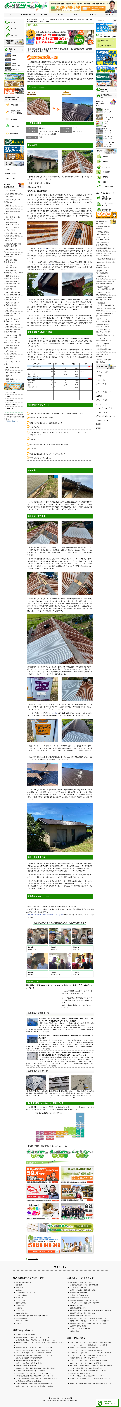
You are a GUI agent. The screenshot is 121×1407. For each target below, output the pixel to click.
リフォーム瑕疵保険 (22, 1295)
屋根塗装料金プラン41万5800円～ (80, 1297)
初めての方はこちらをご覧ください (81, 1282)
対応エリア (93, 14)
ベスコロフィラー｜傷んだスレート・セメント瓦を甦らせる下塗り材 (90, 1353)
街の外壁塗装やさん (60, 1400)
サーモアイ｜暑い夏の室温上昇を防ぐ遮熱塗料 (84, 1347)
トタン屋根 (43, 248)
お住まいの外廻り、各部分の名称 (26, 1365)
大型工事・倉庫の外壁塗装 (78, 1326)
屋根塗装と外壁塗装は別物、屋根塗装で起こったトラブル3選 (34, 1376)
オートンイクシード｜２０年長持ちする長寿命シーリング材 (88, 1370)
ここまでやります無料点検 (78, 1287)
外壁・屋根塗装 (48, 915)
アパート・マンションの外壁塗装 (80, 1328)
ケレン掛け (54, 713)
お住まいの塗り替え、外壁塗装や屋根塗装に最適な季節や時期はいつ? (37, 1368)
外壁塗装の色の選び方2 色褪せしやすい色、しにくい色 (32, 1337)
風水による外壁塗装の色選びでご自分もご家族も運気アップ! (34, 1350)
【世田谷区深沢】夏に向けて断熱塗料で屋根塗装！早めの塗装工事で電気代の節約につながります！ (37, 1085)
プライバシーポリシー (23, 1321)
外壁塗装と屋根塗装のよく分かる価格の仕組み (84, 1285)
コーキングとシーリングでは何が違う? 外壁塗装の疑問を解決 (34, 1383)
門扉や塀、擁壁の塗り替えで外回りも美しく (83, 1313)
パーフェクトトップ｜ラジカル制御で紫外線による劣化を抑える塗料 (90, 1342)
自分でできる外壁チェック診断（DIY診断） (29, 1363)
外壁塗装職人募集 (21, 1318)
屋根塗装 (38, 915)
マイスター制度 (21, 1300)
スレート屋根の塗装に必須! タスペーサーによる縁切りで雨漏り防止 (36, 1378)
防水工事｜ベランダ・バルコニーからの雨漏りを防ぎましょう (88, 1318)
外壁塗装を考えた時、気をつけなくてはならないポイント (33, 1373)
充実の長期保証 (21, 1303)
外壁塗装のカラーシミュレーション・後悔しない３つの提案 (34, 1347)
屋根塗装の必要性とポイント (79, 1308)
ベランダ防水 (59, 915)
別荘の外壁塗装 (75, 1331)
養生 (50, 264)
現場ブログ (19, 1287)
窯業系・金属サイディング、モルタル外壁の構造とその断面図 (34, 1386)
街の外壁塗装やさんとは (28, 14)
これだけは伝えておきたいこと (25, 1292)
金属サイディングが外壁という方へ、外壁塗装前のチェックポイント (90, 1383)
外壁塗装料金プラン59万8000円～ (80, 1295)
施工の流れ (44, 14)
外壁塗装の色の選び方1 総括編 (25, 1334)
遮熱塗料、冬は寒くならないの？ (80, 1373)
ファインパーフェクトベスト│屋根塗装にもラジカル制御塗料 (88, 1345)
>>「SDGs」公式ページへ (12, 421)
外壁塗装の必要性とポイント (79, 1305)
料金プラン (77, 14)
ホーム (12, 14)
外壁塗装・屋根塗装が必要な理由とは (27, 1360)
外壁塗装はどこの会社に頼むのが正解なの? (29, 1381)
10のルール (19, 1297)
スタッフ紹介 (20, 1310)
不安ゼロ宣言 (20, 1305)
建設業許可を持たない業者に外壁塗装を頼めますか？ (32, 1316)
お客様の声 (19, 1290)
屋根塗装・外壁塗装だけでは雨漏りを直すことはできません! (34, 1355)
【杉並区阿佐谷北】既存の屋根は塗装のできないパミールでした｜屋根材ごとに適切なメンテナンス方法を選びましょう (60, 1086)
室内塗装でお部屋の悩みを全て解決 (81, 1316)
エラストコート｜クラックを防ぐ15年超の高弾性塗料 (86, 1363)
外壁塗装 (30, 915)
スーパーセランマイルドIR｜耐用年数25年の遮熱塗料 (86, 1350)
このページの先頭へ (33, 1259)
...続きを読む (45, 1031)
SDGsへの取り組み (22, 1313)
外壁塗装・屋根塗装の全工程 (79, 1292)
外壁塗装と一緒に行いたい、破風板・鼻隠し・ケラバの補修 (88, 1323)
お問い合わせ (109, 14)
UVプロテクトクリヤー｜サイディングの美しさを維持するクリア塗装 (91, 1365)
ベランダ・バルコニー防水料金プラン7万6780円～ (85, 1303)
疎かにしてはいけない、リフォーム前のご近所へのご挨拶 (33, 1353)
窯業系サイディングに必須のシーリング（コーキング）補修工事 (89, 1321)
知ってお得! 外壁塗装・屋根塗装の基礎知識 (29, 1358)
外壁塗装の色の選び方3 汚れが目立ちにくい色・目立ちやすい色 (35, 1340)
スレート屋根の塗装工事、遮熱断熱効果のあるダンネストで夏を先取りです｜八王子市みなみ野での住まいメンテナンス (82, 1086)
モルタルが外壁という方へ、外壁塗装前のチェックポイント (88, 1376)
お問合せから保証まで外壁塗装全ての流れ (82, 1290)
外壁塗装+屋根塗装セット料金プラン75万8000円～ (85, 1300)
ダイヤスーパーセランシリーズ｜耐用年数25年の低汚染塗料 (88, 1355)
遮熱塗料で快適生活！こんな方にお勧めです (83, 1358)
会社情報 (19, 1308)
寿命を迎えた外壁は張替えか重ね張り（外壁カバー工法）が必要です (90, 1310)
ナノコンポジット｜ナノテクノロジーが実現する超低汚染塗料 (88, 1360)
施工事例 (60, 14)
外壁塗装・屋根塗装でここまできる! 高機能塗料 (30, 1370)
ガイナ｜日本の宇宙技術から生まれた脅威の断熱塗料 (86, 1368)
